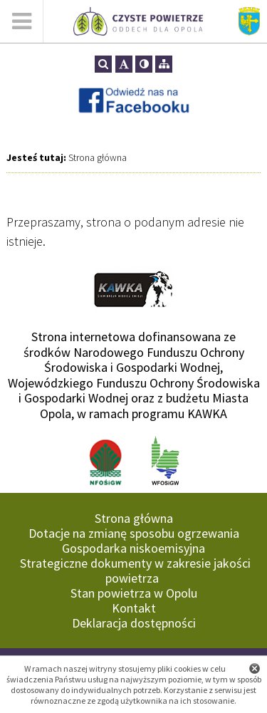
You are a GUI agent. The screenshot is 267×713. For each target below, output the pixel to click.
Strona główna (97, 157)
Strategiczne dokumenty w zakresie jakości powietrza (135, 570)
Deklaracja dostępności (134, 623)
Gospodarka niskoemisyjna (133, 548)
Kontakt (134, 608)
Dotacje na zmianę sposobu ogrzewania (133, 533)
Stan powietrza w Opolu (133, 593)
